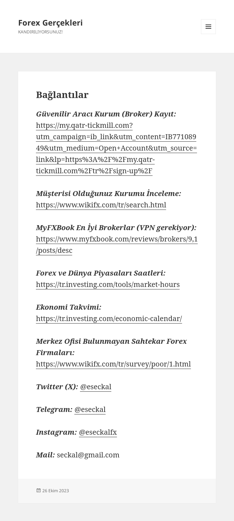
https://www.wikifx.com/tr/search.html (101, 205)
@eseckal (95, 386)
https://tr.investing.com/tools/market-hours (108, 284)
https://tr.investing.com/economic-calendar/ (109, 318)
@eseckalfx (98, 432)
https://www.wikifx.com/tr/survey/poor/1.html (113, 364)
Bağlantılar (62, 94)
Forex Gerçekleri (50, 22)
